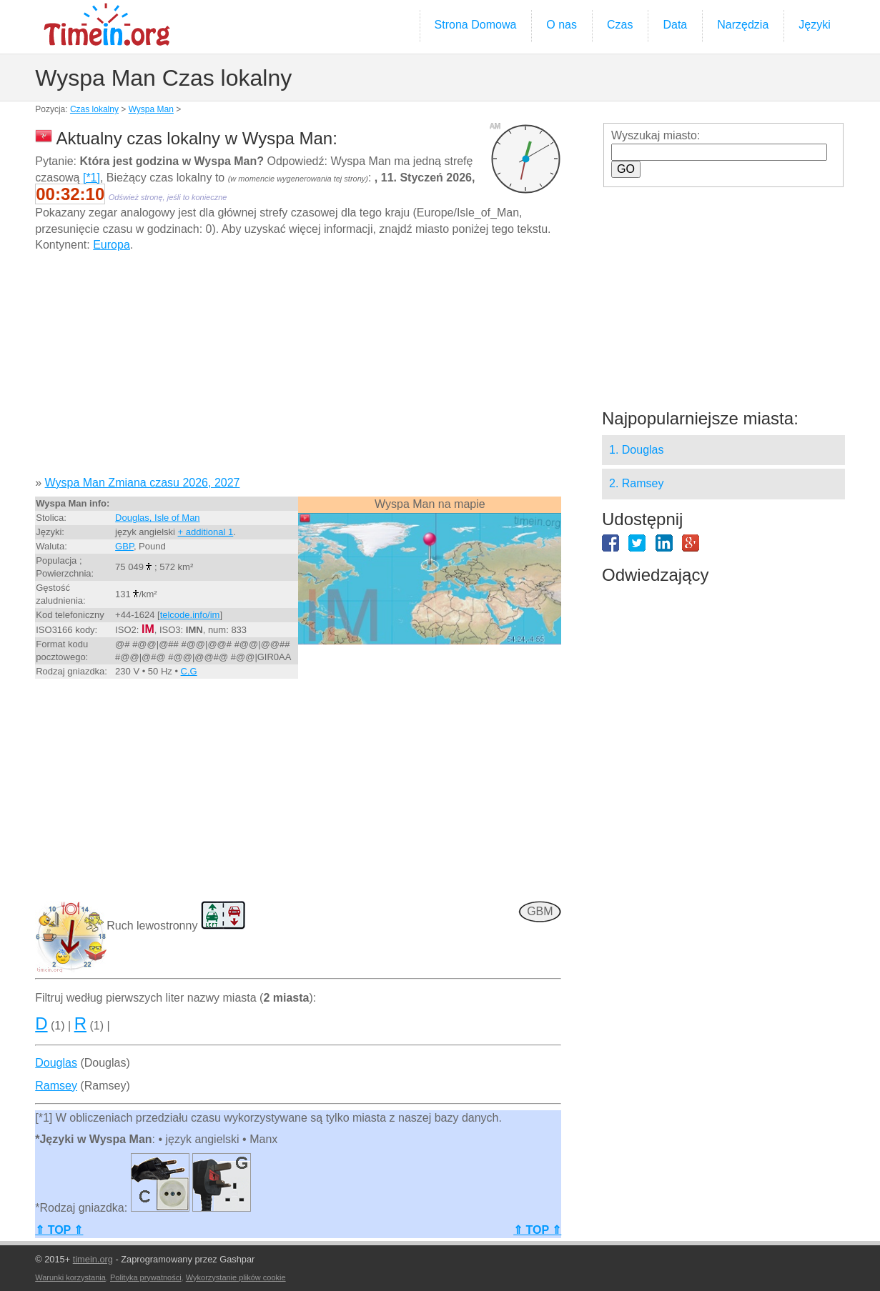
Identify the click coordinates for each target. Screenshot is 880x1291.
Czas (620, 25)
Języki (814, 25)
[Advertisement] (298, 369)
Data (675, 25)
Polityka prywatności (146, 1277)
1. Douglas (636, 450)
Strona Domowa (476, 25)
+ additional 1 (206, 532)
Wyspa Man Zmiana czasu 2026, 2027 (142, 483)
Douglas (56, 1063)
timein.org (93, 1259)
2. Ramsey (636, 483)
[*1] (91, 177)
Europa (111, 245)
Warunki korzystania (70, 1277)
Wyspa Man (151, 109)
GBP (124, 546)
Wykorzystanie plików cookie (236, 1277)
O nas (561, 25)
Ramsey (56, 1086)
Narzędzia (742, 25)
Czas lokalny (94, 109)
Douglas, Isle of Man (157, 517)
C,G (189, 671)
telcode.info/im (190, 614)
